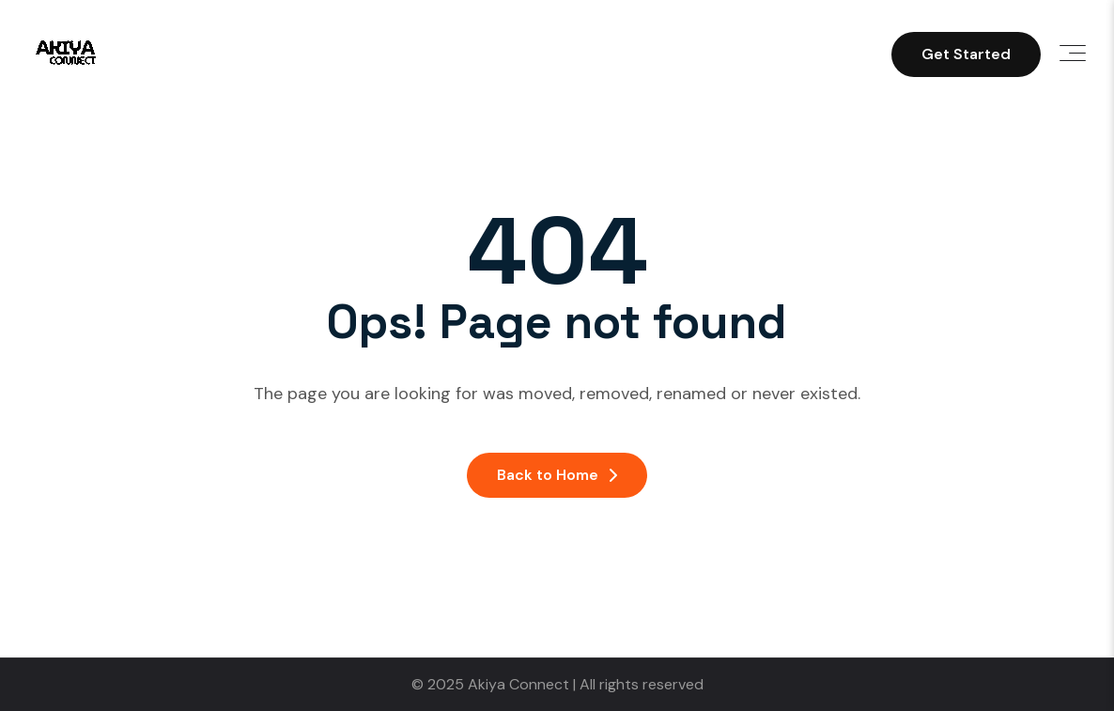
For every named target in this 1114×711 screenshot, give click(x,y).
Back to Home (557, 475)
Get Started (966, 54)
